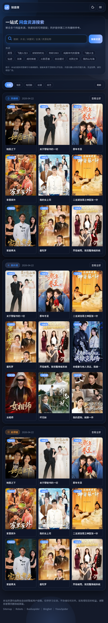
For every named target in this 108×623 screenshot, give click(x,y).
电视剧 (29, 84)
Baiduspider (33, 608)
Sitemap (7, 608)
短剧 (9, 84)
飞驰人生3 (22, 52)
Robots (19, 608)
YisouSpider (61, 608)
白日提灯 (59, 58)
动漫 (40, 84)
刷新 (99, 84)
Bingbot (47, 608)
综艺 (49, 84)
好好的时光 (38, 52)
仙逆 (10, 58)
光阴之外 (73, 58)
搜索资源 (95, 39)
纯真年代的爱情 (71, 52)
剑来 (19, 58)
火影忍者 (45, 58)
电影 (18, 84)
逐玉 (10, 52)
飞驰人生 (89, 52)
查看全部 (96, 98)
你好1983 (54, 52)
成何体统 (31, 58)
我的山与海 (88, 58)
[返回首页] (11, 7)
